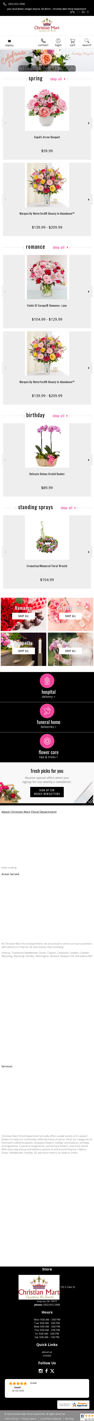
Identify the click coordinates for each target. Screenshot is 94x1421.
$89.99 (47, 487)
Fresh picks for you (47, 775)
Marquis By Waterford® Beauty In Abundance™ (47, 213)
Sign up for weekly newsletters (47, 792)
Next (89, 123)
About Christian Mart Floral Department (29, 812)
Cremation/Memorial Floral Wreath (47, 566)
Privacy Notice (29, 1418)
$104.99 (47, 579)
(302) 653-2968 (16, 4)
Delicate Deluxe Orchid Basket (47, 474)
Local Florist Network (50, 1418)
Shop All (56, 78)
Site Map (69, 1418)
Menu (9, 45)
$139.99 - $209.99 (47, 227)
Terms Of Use (11, 1418)
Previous (5, 123)
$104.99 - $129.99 (47, 319)
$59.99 (47, 150)
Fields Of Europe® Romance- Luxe (47, 305)
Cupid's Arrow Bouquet (47, 137)
